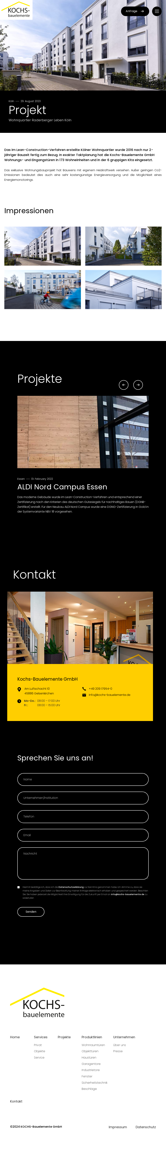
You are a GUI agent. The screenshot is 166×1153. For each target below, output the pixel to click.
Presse (118, 1051)
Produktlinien (92, 1037)
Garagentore (91, 1064)
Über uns (119, 1045)
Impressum (118, 1127)
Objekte (39, 1051)
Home (15, 1037)
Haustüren (89, 1057)
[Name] (83, 779)
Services (41, 1037)
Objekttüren (90, 1051)
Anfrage (135, 11)
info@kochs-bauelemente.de (127, 894)
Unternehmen (124, 1037)
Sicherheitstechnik (94, 1083)
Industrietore (91, 1070)
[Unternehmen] (83, 798)
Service (39, 1057)
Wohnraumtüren (93, 1045)
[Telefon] (83, 816)
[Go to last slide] (123, 385)
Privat (38, 1045)
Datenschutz (146, 1127)
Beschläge (89, 1089)
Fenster (87, 1076)
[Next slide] (138, 385)
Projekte (64, 1037)
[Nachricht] (83, 863)
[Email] (83, 835)
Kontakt (16, 1101)
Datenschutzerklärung (71, 887)
